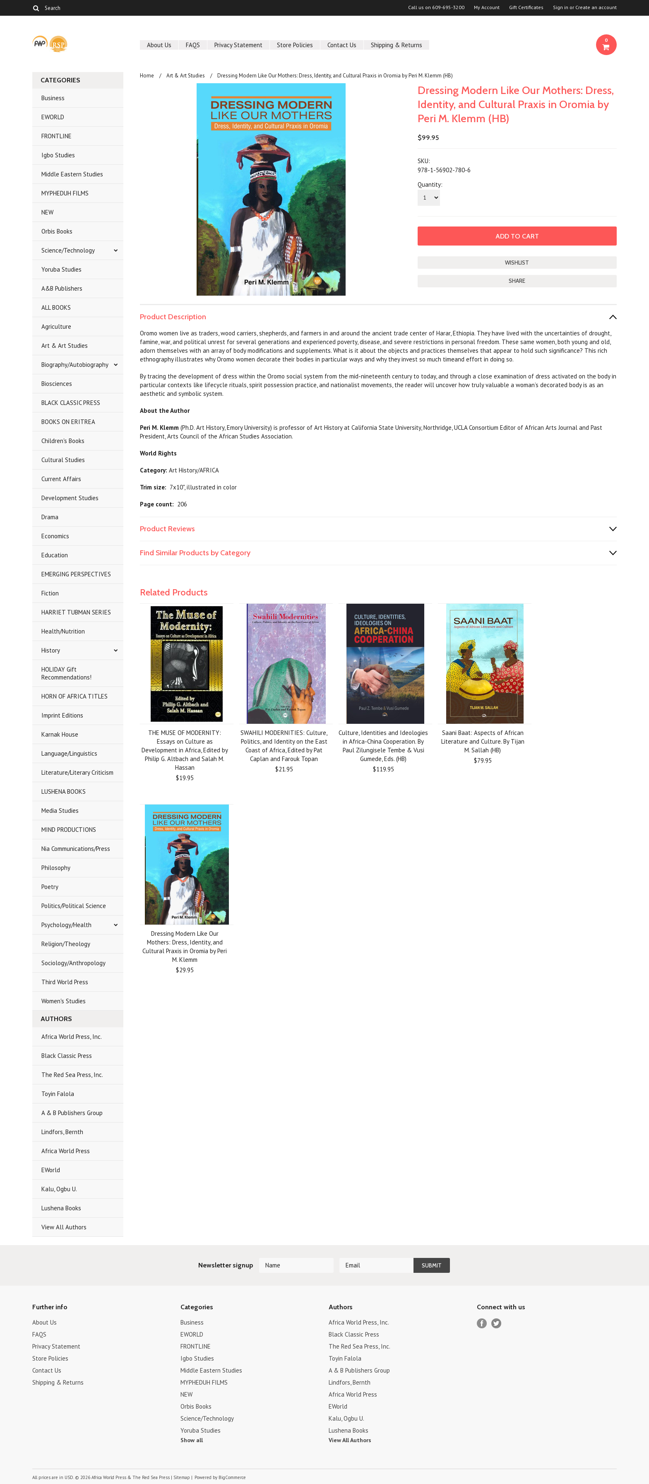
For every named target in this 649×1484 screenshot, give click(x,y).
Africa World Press (65, 1151)
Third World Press (64, 982)
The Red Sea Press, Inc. (72, 1075)
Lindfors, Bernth (62, 1132)
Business (53, 98)
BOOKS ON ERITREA (68, 422)
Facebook (482, 1323)
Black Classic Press (66, 1056)
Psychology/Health (66, 925)
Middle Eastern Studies (72, 174)
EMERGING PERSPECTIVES (76, 574)
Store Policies (295, 45)
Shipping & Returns (396, 45)
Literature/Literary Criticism (77, 772)
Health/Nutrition (63, 631)
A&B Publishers (61, 288)
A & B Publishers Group (72, 1113)
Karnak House (59, 734)
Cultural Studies (63, 460)
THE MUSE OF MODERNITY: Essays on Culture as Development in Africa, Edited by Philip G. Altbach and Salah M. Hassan (185, 750)
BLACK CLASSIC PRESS (70, 403)
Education (54, 555)
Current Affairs (61, 479)
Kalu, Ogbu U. (59, 1189)
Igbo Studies (58, 155)
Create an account (596, 7)
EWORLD (52, 117)
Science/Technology (68, 250)
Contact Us (341, 45)
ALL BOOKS (56, 307)
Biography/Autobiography (74, 365)
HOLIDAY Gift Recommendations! (66, 673)
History (50, 650)
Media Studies (60, 810)
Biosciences (56, 384)
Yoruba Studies (61, 269)
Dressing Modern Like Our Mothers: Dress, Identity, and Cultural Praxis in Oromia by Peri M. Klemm (184, 947)
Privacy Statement (238, 45)
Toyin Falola (57, 1094)
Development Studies (70, 498)
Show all (191, 1440)
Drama (49, 517)
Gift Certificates (526, 7)
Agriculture (56, 326)
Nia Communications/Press (75, 849)
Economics (55, 536)
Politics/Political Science (73, 906)
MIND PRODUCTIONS (68, 830)
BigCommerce (232, 1477)
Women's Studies (63, 1001)
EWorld (50, 1170)
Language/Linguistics (69, 753)
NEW (47, 212)
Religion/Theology (65, 944)
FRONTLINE (56, 136)
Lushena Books (61, 1208)
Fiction (50, 593)
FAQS (193, 45)
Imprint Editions (62, 715)
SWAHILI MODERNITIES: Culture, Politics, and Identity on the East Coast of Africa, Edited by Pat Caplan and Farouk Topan (283, 746)
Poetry (49, 887)
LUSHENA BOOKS (63, 791)
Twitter (496, 1323)
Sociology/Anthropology (73, 963)
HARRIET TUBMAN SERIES (76, 612)
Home (147, 75)
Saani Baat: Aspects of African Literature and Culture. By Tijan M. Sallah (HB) (482, 741)
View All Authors (64, 1227)
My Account (487, 7)
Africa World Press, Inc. (71, 1037)
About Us (159, 45)
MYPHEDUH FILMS (65, 193)
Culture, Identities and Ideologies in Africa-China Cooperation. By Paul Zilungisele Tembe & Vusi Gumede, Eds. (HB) (383, 746)
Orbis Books (56, 231)
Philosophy (55, 868)
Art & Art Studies (64, 345)
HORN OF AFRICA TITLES (74, 696)
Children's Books (62, 441)
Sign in (560, 7)
